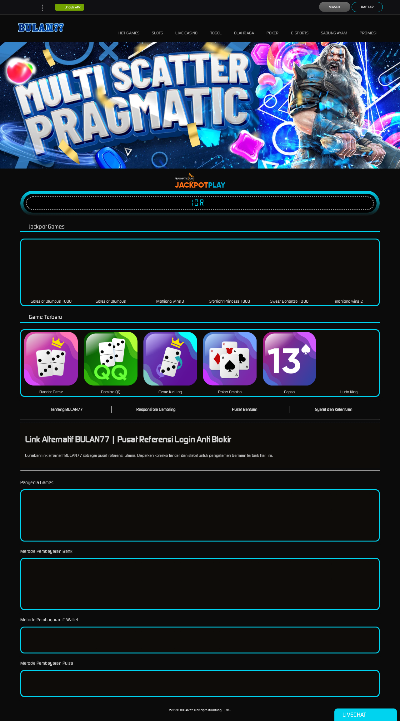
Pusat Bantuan (244, 409)
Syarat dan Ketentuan (333, 409)
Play (216, 185)
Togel (216, 28)
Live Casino (186, 28)
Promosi (368, 28)
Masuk (335, 7)
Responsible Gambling (155, 409)
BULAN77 (186, 710)
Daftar (367, 7)
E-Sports (299, 28)
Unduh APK (69, 7)
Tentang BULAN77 (67, 409)
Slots (157, 28)
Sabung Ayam (334, 28)
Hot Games (128, 28)
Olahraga (244, 28)
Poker (273, 28)
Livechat (365, 714)
